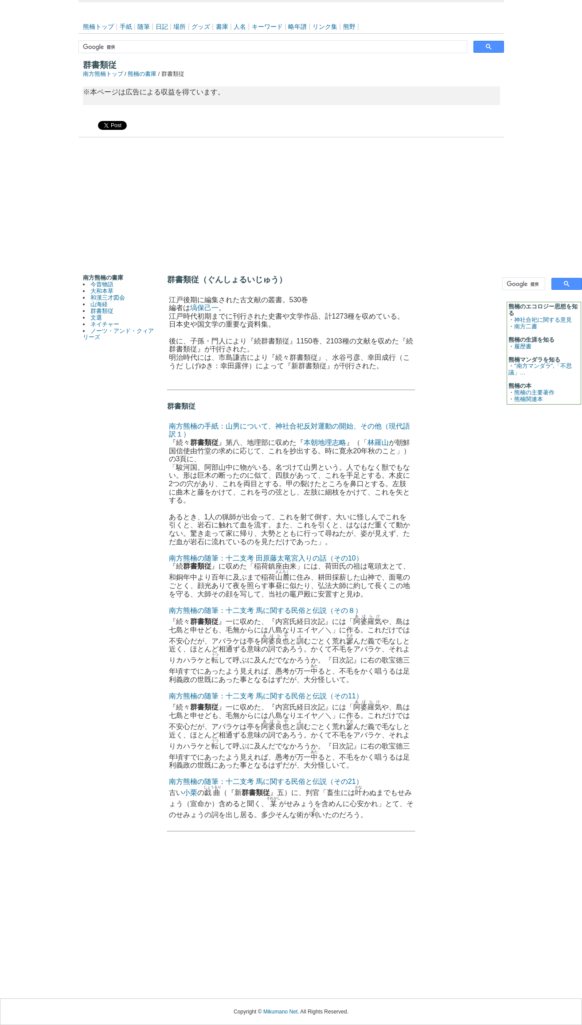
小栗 (190, 792)
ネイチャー (104, 324)
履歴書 (522, 346)
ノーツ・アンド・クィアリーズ (118, 334)
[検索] (272, 47)
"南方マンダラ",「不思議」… (540, 369)
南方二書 (525, 326)
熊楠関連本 (528, 399)
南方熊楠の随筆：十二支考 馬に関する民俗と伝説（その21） (266, 781)
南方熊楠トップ (103, 73)
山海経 (99, 304)
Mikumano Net (280, 1012)
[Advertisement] (291, 204)
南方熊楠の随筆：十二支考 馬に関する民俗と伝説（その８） (265, 610)
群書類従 (101, 311)
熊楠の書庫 (142, 73)
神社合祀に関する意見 (543, 319)
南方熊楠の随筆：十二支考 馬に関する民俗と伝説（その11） (266, 696)
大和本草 (101, 291)
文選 (96, 317)
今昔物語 (101, 284)
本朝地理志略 (325, 442)
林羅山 (378, 442)
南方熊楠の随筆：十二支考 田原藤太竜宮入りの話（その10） (266, 558)
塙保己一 (204, 308)
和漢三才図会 (107, 297)
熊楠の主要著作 (534, 392)
